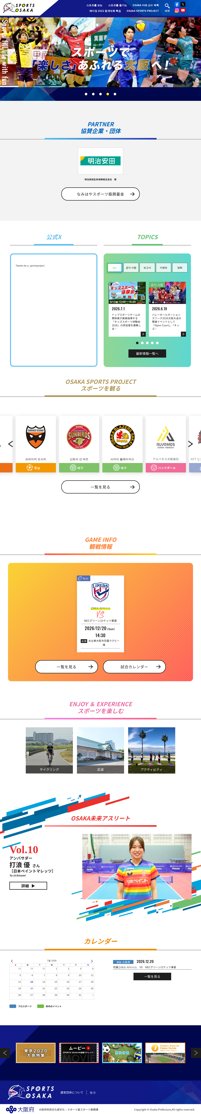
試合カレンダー (134, 666)
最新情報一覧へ (147, 353)
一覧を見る (100, 487)
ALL (115, 267)
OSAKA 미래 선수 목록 (146, 5)
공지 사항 (131, 267)
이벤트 (163, 267)
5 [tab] (115, 94)
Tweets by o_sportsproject (30, 265)
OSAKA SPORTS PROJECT (143, 11)
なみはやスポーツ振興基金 (100, 194)
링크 (93, 1092)
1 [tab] (86, 94)
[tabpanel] (100, 52)
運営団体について (71, 1092)
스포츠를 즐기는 (117, 5)
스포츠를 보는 (94, 5)
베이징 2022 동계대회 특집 (105, 11)
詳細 (25, 885)
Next (194, 444)
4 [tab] (107, 94)
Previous (7, 444)
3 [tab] (100, 94)
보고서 (147, 267)
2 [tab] (93, 94)
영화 (179, 267)
